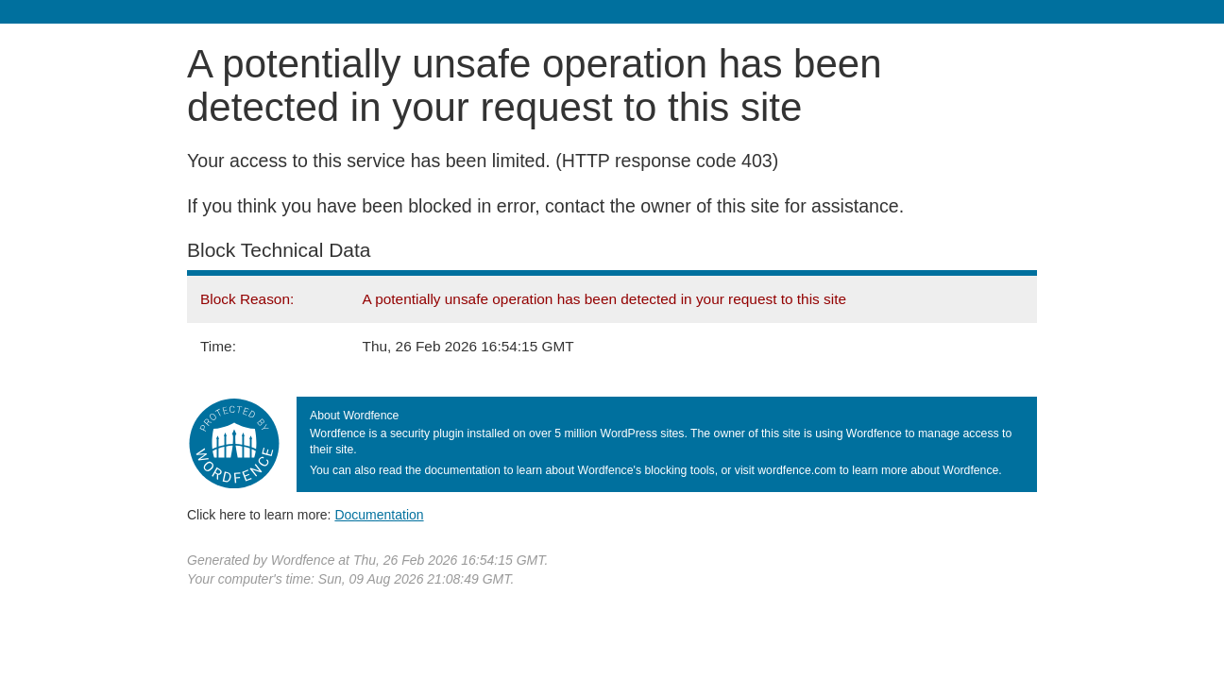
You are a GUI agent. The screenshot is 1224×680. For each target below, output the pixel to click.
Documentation (378, 514)
